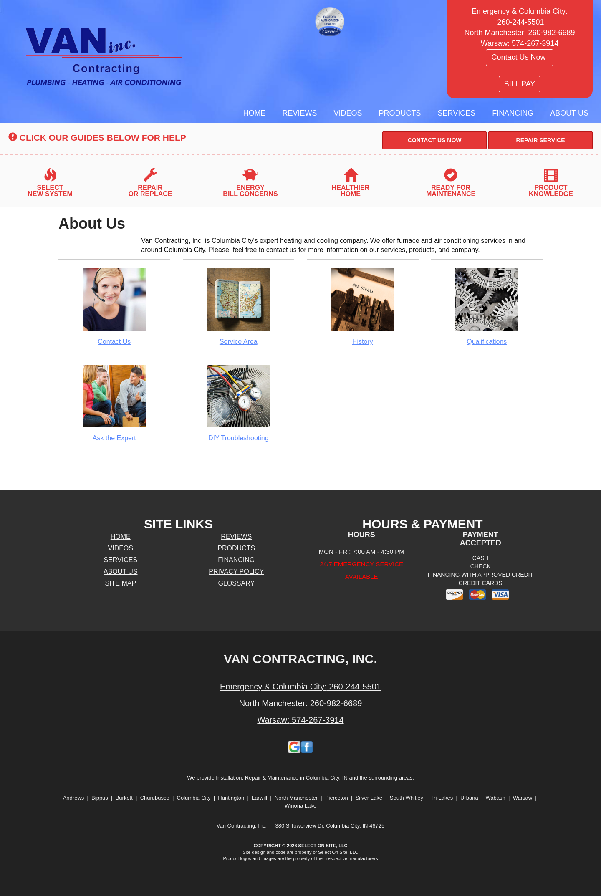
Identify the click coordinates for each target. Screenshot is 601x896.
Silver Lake (369, 798)
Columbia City (194, 798)
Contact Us (114, 306)
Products (400, 113)
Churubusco (154, 798)
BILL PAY (519, 84)
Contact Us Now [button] (519, 57)
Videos (348, 113)
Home (254, 113)
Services (457, 113)
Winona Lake (300, 806)
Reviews (300, 113)
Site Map (120, 583)
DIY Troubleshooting (239, 403)
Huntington (231, 798)
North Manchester (296, 798)
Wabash (495, 798)
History (363, 306)
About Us (569, 113)
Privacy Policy (236, 571)
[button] (434, 140)
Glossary (236, 583)
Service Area (239, 306)
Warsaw (522, 798)
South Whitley (406, 798)
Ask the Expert (114, 403)
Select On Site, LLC (323, 845)
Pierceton (336, 798)
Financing (512, 113)
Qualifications (487, 306)
